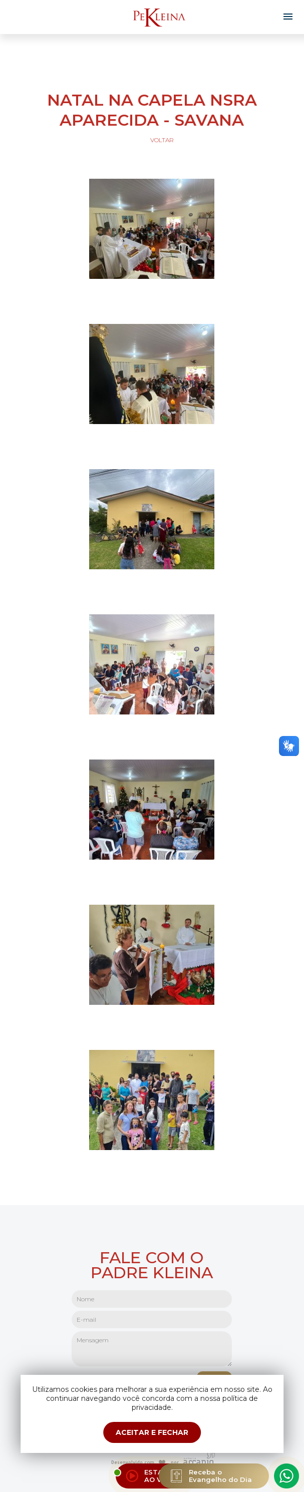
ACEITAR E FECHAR (152, 1432)
